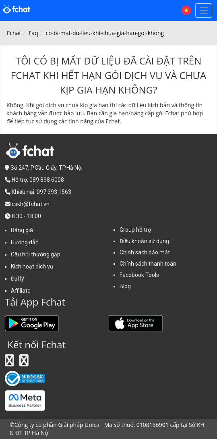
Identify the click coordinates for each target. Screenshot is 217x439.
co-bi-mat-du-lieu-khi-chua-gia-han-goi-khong (104, 33)
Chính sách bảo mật (145, 252)
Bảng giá (22, 230)
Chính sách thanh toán (148, 263)
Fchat (14, 33)
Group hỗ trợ (135, 230)
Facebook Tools (139, 275)
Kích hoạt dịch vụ (32, 266)
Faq (33, 33)
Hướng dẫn (25, 242)
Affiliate (21, 290)
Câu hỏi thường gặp (35, 254)
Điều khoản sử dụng (144, 241)
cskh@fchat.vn (31, 204)
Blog (125, 286)
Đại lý (17, 278)
